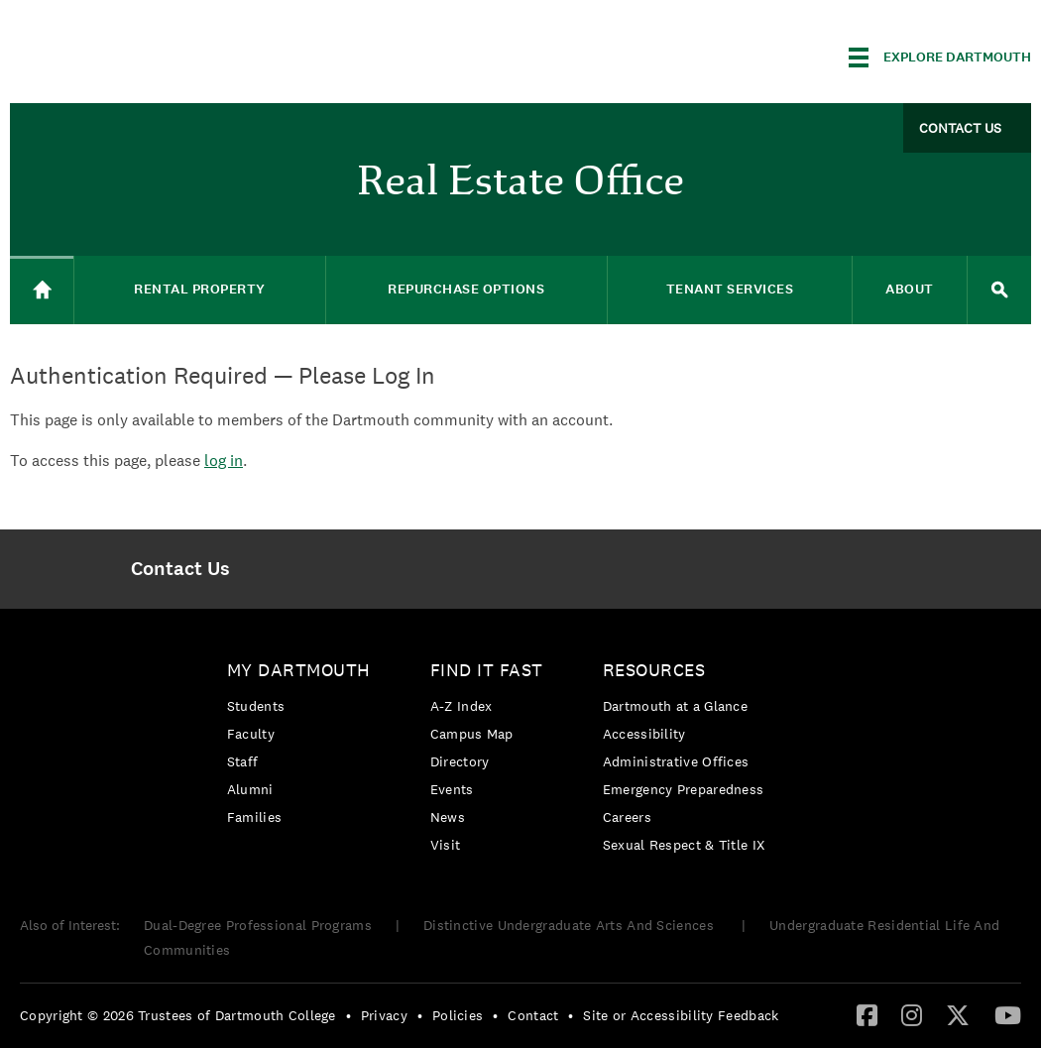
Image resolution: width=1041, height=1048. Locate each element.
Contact (533, 1015)
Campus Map (472, 734)
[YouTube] (1007, 1014)
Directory (460, 761)
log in (223, 460)
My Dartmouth (299, 669)
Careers (627, 817)
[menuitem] (180, 569)
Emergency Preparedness (683, 789)
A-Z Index (461, 706)
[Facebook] (867, 1014)
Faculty (251, 734)
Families (254, 817)
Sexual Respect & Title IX (684, 845)
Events (452, 789)
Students (256, 706)
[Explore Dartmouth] (940, 57)
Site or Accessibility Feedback (680, 1015)
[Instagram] (911, 1014)
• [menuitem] (348, 1015)
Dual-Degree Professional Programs (258, 925)
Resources (654, 669)
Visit (445, 845)
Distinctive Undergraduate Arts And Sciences (570, 925)
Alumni (250, 789)
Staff (243, 761)
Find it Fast (486, 669)
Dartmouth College (166, 54)
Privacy (384, 1015)
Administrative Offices (676, 761)
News (447, 817)
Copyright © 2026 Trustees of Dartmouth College (178, 1015)
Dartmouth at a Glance (675, 706)
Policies (457, 1015)
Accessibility (644, 734)
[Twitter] (958, 1014)
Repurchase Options (466, 289)
